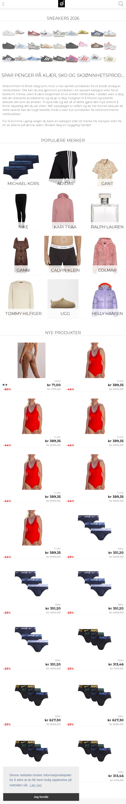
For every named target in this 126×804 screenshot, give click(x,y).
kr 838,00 (53, 724)
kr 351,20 (116, 553)
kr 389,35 (116, 385)
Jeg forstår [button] (41, 796)
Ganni (23, 270)
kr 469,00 (116, 556)
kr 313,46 (116, 664)
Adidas (65, 183)
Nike (23, 226)
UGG (65, 313)
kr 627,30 (53, 720)
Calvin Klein (65, 270)
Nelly (57, 381)
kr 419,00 (117, 668)
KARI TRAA (65, 226)
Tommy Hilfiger (23, 313)
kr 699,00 (116, 389)
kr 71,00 (54, 385)
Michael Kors (23, 183)
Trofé (120, 381)
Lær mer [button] (36, 785)
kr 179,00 (54, 389)
